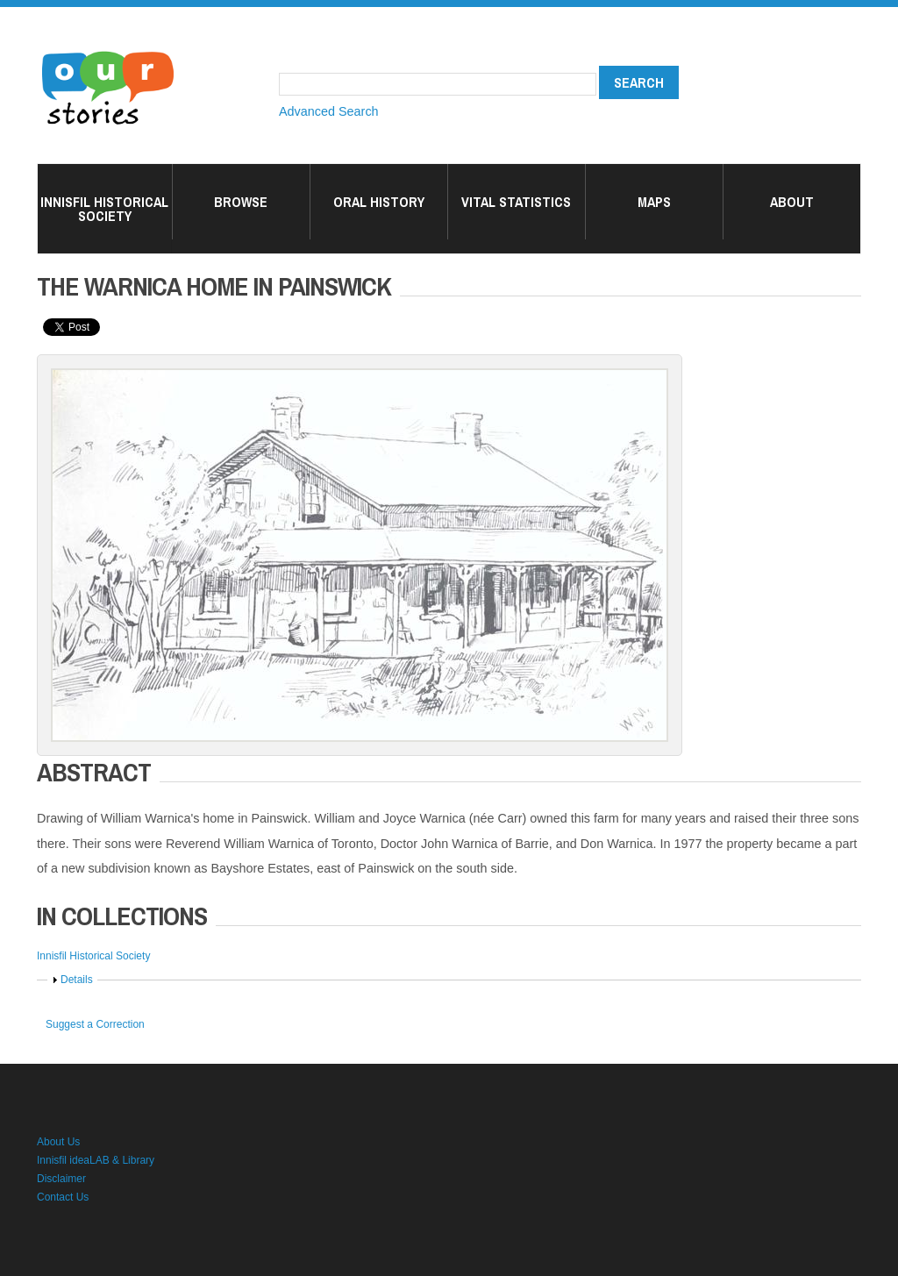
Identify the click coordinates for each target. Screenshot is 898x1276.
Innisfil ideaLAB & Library (95, 1160)
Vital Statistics (516, 201)
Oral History (378, 201)
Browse (240, 201)
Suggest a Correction (95, 1024)
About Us (58, 1142)
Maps (654, 201)
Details (77, 979)
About (792, 201)
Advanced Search (329, 111)
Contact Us (63, 1197)
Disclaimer (61, 1179)
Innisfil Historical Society (104, 208)
